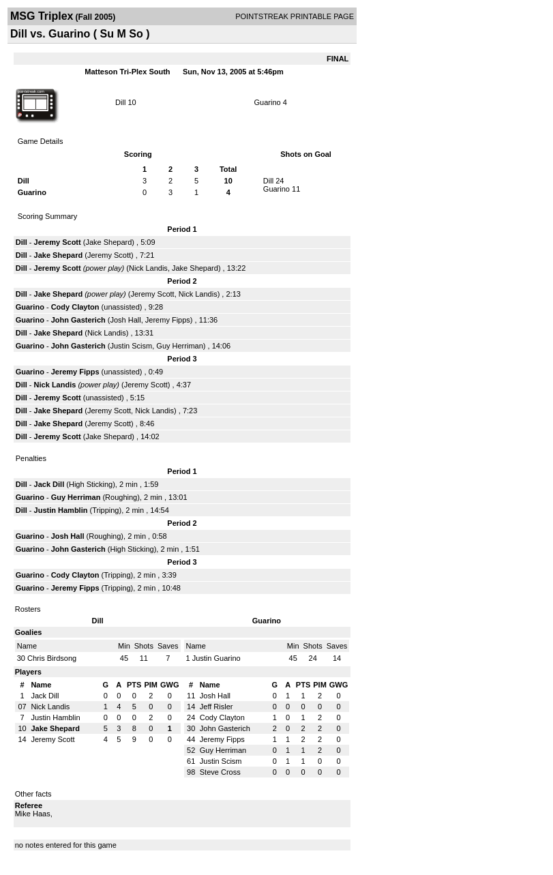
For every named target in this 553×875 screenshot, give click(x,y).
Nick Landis (148, 268)
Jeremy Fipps (167, 320)
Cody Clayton (75, 307)
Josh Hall (125, 320)
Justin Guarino (216, 658)
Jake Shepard (108, 242)
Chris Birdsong (51, 658)
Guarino (267, 102)
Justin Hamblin (61, 510)
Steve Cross (220, 772)
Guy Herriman (179, 346)
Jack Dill (49, 484)
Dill (120, 102)
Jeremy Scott (57, 242)
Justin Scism (131, 346)
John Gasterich (78, 320)
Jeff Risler (216, 706)
